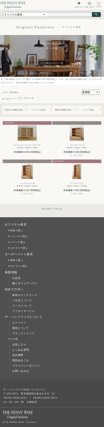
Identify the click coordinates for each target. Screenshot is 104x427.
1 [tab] (49, 87)
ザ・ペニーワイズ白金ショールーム (24, 389)
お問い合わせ (20, 371)
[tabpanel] (52, 60)
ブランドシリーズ (23, 333)
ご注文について (22, 300)
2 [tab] (54, 87)
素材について (20, 328)
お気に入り (19, 344)
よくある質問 (20, 349)
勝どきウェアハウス (25, 283)
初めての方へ (14, 289)
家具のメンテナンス (25, 295)
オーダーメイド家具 (19, 254)
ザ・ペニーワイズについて (23, 317)
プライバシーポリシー (26, 365)
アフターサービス (23, 311)
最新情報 (11, 272)
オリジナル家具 (16, 224)
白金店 (16, 278)
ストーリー (19, 322)
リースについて (22, 305)
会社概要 (18, 355)
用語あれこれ (20, 360)
